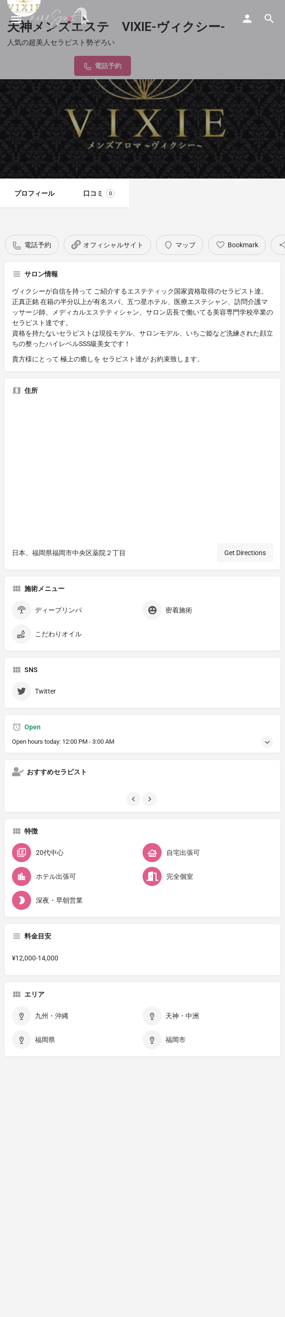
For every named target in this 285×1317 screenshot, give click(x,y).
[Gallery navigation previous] (134, 799)
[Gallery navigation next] (150, 799)
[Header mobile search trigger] (269, 18)
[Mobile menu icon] (16, 19)
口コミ (99, 193)
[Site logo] (61, 19)
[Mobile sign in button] (247, 18)
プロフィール (34, 193)
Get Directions (245, 553)
